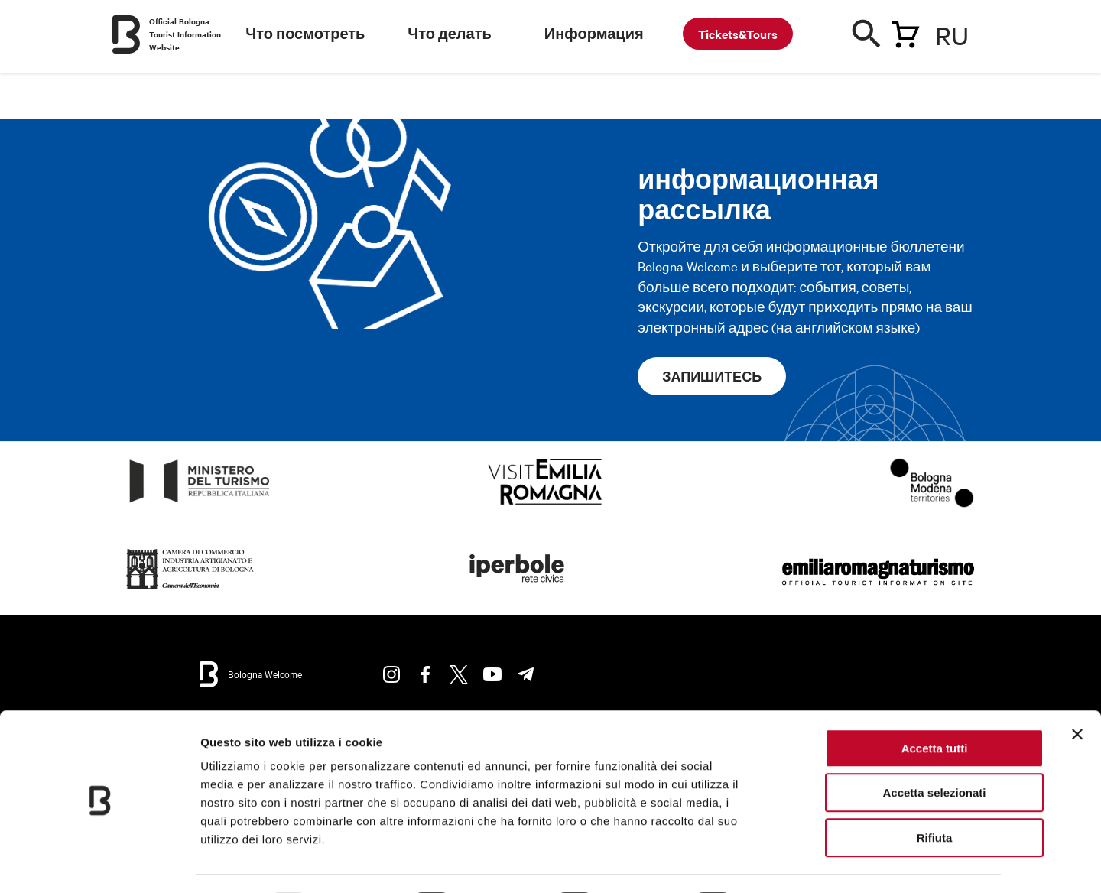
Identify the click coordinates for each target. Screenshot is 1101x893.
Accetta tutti (934, 706)
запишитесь (712, 376)
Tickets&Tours (738, 33)
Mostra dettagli (804, 862)
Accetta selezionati (934, 751)
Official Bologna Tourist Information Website (185, 34)
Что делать (450, 33)
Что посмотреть (305, 33)
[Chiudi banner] (1077, 692)
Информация (594, 33)
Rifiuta (935, 795)
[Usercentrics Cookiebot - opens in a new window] (99, 863)
